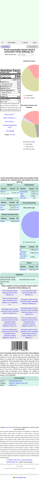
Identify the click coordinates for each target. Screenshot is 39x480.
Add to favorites (32, 46)
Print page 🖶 (10, 131)
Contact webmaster (26, 460)
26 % (17, 209)
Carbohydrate (24, 191)
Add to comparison (9, 118)
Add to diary (6, 46)
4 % (17, 207)
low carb (12, 134)
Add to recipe (9, 121)
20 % (36, 269)
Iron (1, 207)
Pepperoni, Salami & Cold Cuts (18, 383)
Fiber (21, 194)
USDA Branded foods (15, 381)
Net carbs (23, 198)
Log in (35, 42)
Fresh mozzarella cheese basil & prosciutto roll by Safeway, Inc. (9, 292)
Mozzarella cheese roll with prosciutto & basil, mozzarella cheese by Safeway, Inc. (29, 301)
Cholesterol (23, 269)
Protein (2, 221)
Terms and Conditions (6, 464)
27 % (17, 205)
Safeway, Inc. (13, 385)
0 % (18, 192)
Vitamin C (3, 191)
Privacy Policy (18, 464)
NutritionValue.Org (12, 462)
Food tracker (11, 42)
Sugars (22, 196)
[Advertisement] (19, 20)
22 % (36, 250)
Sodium (2, 209)
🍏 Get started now (19, 477)
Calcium (2, 205)
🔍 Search (24, 42)
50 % (36, 253)
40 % (17, 221)
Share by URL (9, 114)
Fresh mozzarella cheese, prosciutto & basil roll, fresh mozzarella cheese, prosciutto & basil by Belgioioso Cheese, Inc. (10, 322)
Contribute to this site (13, 460)
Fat (20, 250)
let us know (8, 427)
